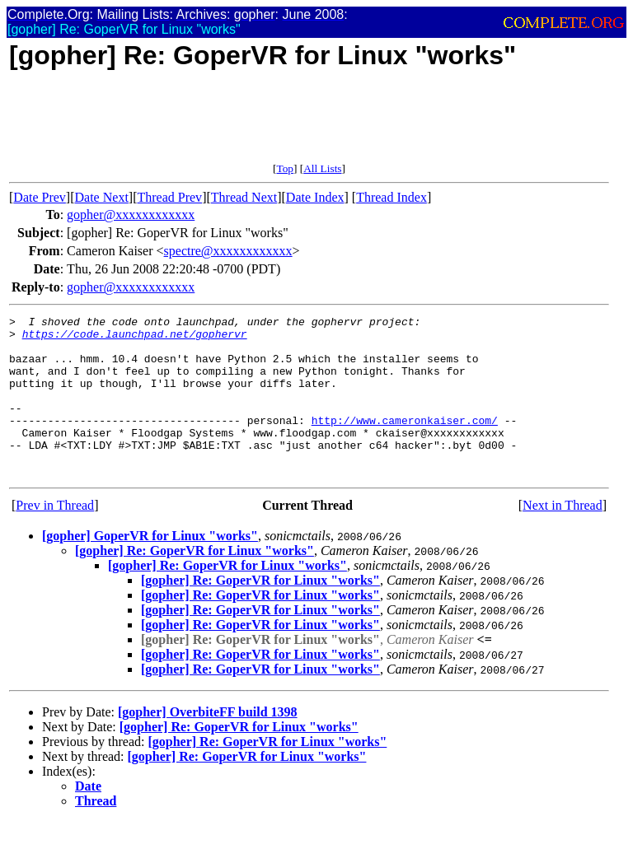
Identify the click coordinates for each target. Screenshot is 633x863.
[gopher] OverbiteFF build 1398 (208, 744)
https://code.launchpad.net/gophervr (134, 338)
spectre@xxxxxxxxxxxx (228, 251)
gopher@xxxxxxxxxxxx (131, 215)
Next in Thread (563, 537)
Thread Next (244, 197)
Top (284, 168)
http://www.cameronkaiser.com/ (405, 442)
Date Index (315, 197)
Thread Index (391, 197)
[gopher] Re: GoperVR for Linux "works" (194, 583)
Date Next (102, 197)
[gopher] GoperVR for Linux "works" (150, 568)
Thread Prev (169, 197)
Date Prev (39, 197)
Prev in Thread (55, 537)
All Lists (322, 168)
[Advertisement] (309, 125)
